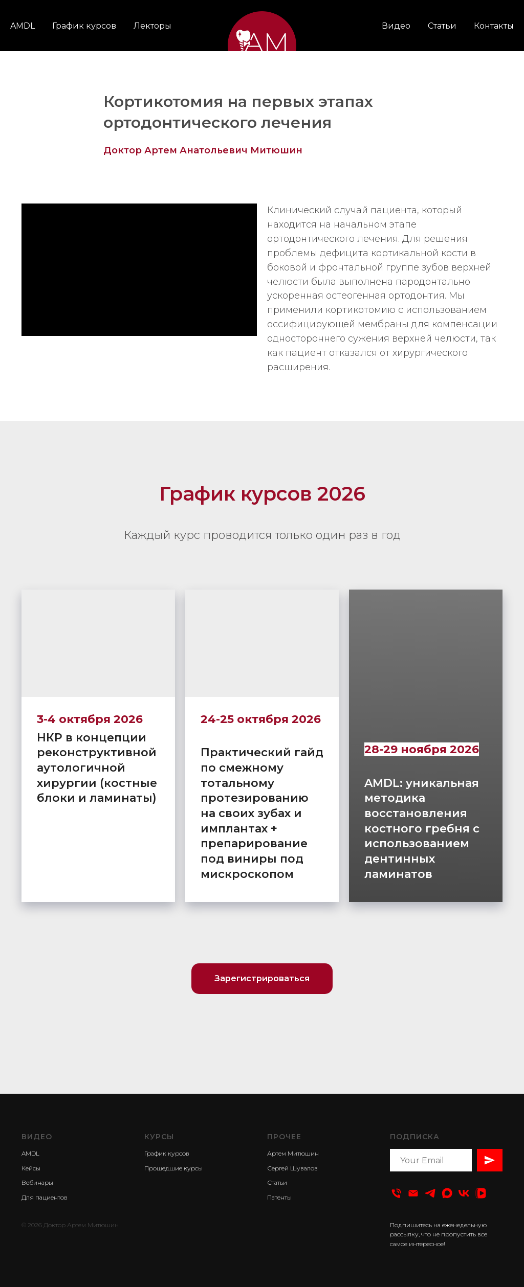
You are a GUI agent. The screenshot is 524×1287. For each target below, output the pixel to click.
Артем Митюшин (293, 1153)
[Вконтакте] (463, 1193)
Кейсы (30, 1168)
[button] (262, 978)
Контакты (494, 26)
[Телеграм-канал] (430, 1193)
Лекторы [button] (152, 26)
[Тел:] (396, 1193)
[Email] (413, 1193)
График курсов (84, 26)
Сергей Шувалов (292, 1168)
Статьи (442, 26)
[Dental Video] (447, 1193)
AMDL (22, 26)
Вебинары (37, 1182)
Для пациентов (44, 1197)
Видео (396, 26)
